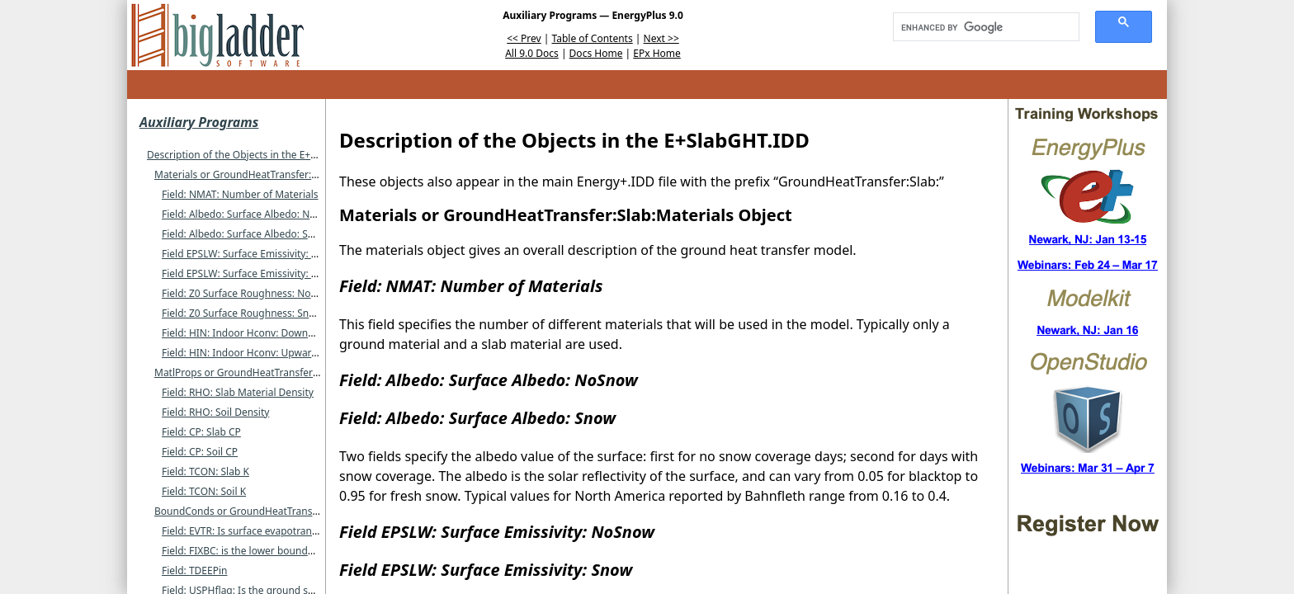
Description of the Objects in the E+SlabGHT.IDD (258, 155)
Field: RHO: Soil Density (215, 412)
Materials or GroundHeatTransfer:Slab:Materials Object (281, 174)
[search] (980, 27)
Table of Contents (592, 38)
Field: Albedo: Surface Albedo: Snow (245, 234)
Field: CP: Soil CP (200, 452)
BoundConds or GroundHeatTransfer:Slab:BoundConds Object (298, 511)
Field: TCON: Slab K (205, 471)
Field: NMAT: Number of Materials (240, 194)
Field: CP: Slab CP (201, 432)
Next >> (661, 38)
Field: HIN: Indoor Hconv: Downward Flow (258, 333)
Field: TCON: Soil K (204, 491)
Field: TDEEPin (194, 570)
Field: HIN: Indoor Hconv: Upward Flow (252, 353)
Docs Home (596, 53)
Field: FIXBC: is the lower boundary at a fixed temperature (295, 551)
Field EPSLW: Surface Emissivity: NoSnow (256, 254)
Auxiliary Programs (198, 122)
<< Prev (524, 38)
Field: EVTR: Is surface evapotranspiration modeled (279, 531)
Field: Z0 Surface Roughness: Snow (242, 313)
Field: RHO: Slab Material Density (238, 392)
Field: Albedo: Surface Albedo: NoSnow (251, 214)
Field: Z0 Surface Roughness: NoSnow (249, 293)
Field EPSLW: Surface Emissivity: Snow (249, 273)
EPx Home (657, 53)
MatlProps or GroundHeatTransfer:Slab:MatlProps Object (286, 372)
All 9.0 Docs (532, 53)
